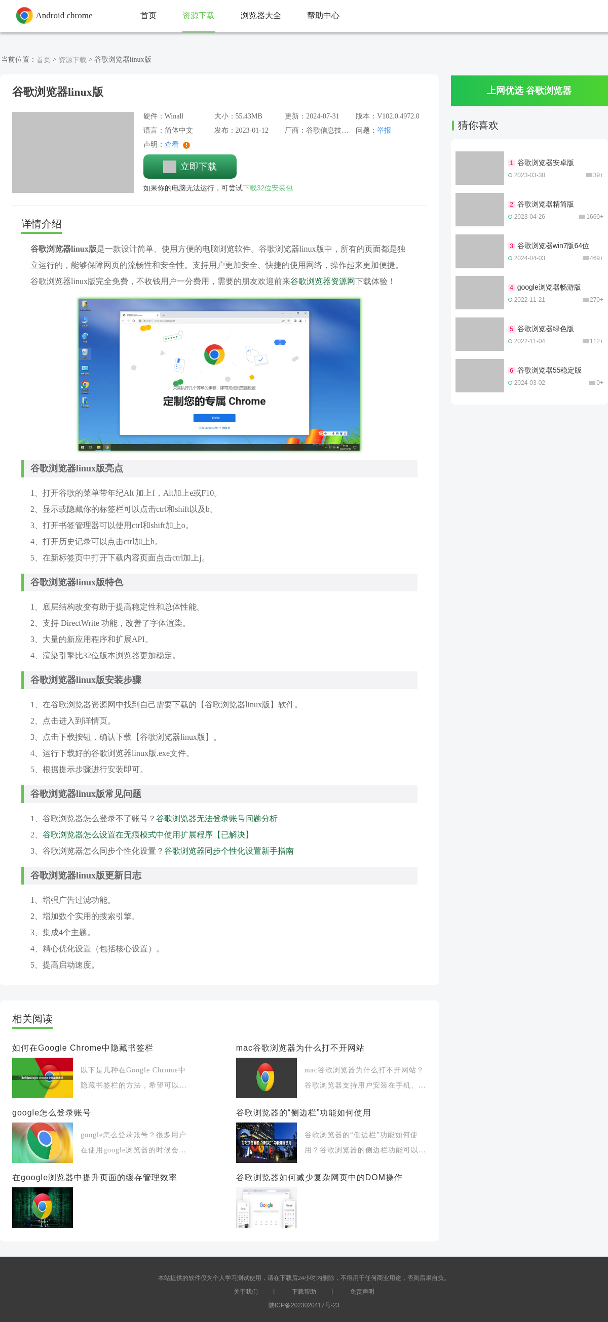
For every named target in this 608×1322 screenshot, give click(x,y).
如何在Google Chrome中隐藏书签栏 (83, 1048)
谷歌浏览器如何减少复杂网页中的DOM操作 (319, 1177)
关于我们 (246, 1291)
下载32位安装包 (268, 188)
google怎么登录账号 (51, 1112)
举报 (384, 130)
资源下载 (72, 60)
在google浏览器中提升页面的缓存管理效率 (94, 1177)
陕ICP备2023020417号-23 (304, 1305)
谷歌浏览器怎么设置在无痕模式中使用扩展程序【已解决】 (148, 834)
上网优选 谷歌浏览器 (529, 91)
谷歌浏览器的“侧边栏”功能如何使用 (304, 1112)
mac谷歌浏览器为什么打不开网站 (300, 1048)
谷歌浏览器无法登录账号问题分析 (217, 818)
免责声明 (362, 1291)
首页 (43, 60)
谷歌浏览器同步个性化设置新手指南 (229, 851)
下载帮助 (304, 1291)
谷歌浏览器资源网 (322, 281)
